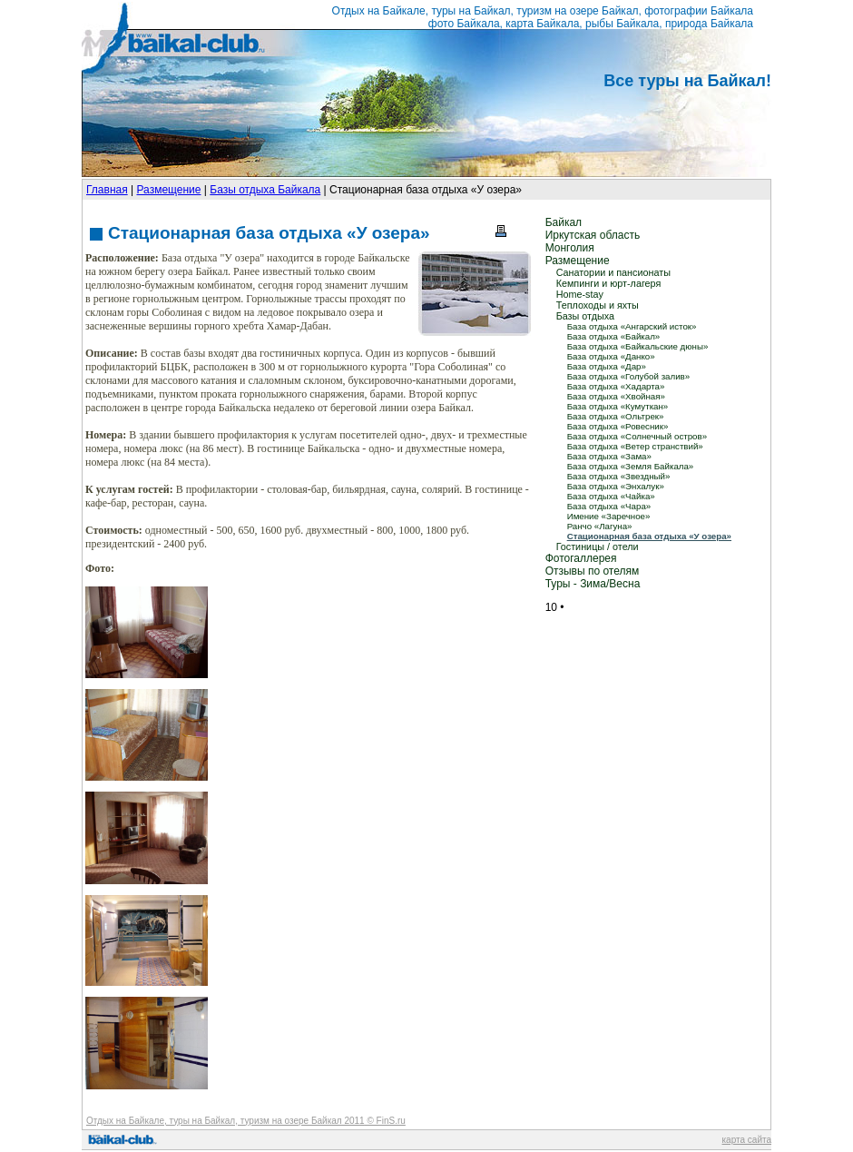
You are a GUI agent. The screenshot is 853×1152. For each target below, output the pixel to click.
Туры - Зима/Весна (593, 583)
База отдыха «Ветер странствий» (635, 446)
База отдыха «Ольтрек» (615, 416)
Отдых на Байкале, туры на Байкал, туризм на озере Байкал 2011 (225, 1121)
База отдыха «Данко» (611, 356)
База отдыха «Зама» (609, 456)
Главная (107, 189)
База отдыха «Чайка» (611, 496)
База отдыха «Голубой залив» (629, 376)
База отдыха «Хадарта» (616, 386)
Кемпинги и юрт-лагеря (609, 283)
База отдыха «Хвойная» (616, 396)
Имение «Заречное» (609, 516)
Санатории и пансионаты (613, 272)
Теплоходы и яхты (597, 305)
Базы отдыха (585, 315)
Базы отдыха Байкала (265, 189)
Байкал (563, 222)
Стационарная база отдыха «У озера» (649, 536)
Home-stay (579, 294)
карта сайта (746, 1140)
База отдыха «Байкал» (614, 336)
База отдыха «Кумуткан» (618, 406)
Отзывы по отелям (592, 571)
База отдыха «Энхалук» (615, 486)
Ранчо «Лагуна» (599, 526)
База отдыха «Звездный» (619, 476)
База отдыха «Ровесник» (618, 426)
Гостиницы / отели (597, 546)
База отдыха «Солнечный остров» (637, 436)
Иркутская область (593, 235)
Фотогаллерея (581, 558)
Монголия (569, 247)
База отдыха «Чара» (609, 506)
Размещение (168, 189)
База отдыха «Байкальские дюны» (638, 346)
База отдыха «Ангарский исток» (632, 326)
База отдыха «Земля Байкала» (630, 466)
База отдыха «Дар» (606, 366)
